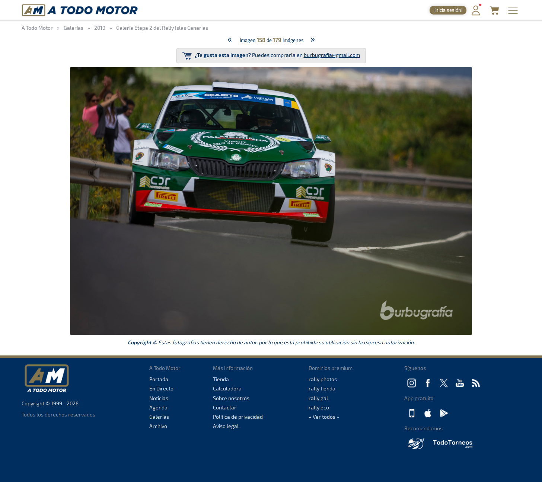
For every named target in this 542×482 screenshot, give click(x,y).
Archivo (158, 426)
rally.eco (319, 407)
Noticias (158, 398)
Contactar (224, 407)
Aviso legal (226, 426)
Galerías (159, 417)
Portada (158, 379)
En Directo (161, 388)
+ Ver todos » (324, 417)
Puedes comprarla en (271, 55)
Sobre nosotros (231, 398)
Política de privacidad (238, 417)
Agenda (158, 407)
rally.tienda (322, 388)
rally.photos (323, 379)
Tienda (221, 379)
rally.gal (318, 398)
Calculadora (227, 388)
